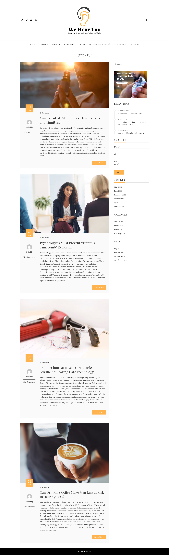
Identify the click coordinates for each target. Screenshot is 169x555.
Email (117, 164)
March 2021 (119, 207)
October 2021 (119, 199)
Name (117, 147)
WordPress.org (120, 260)
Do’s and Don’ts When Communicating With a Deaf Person (133, 123)
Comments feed (120, 256)
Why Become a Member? (99, 44)
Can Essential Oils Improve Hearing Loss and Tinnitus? (70, 120)
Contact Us (134, 44)
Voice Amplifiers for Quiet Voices (131, 133)
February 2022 (120, 195)
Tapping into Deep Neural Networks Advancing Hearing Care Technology (67, 369)
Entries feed (119, 253)
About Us (81, 44)
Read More (98, 163)
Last (115, 162)
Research (56, 44)
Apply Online (120, 44)
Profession (43, 44)
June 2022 (118, 191)
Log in (116, 249)
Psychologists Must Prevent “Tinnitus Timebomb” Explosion (67, 245)
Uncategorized (120, 233)
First (116, 154)
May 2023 (118, 187)
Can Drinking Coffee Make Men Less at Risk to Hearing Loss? (72, 494)
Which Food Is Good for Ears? (130, 113)
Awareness (69, 44)
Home (32, 44)
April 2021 (118, 203)
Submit (119, 172)
